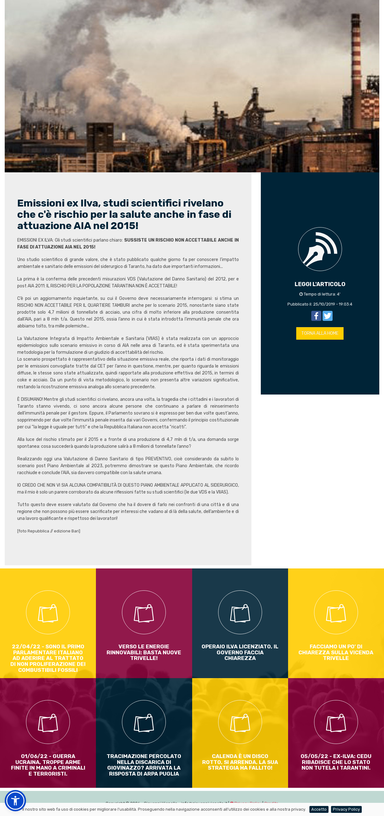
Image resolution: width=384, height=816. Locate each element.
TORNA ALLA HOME (320, 333)
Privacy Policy (346, 809)
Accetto (319, 809)
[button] (15, 801)
